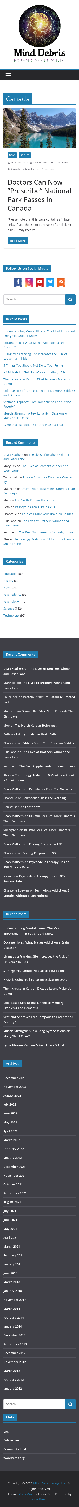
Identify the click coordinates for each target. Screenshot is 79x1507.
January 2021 (12, 1264)
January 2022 (12, 1158)
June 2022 (10, 1113)
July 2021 (9, 1211)
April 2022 (10, 1131)
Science (25, 155)
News (12, 155)
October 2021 (13, 1184)
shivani (8, 876)
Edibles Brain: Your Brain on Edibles (47, 514)
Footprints (32, 807)
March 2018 (11, 1282)
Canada (15, 169)
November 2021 (14, 1175)
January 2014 (12, 1326)
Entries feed (12, 1440)
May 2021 (10, 1229)
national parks (30, 169)
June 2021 (10, 1220)
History (8, 581)
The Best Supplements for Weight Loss (46, 532)
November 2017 (14, 1300)
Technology (11, 615)
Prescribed (47, 169)
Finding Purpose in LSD (45, 844)
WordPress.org (14, 1458)
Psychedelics (12, 595)
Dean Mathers (19, 162)
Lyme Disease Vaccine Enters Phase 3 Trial (33, 425)
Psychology (11, 601)
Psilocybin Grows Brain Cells (35, 507)
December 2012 (14, 1353)
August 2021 (12, 1202)
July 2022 (9, 1104)
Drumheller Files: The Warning (50, 789)
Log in (7, 1431)
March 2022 (11, 1140)
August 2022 (12, 1096)
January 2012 (12, 1388)
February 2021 (13, 1255)
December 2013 (14, 1335)
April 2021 (10, 1238)
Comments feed (14, 1449)
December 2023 (14, 1078)
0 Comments (59, 162)
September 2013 (15, 1344)
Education (10, 574)
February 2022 (13, 1149)
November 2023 (14, 1087)
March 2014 (11, 1309)
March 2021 (11, 1246)
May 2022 (10, 1122)
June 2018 (10, 1273)
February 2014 (13, 1318)
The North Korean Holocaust (35, 500)
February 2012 (13, 1380)
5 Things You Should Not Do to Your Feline (33, 365)
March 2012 (11, 1371)
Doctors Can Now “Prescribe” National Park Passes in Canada (39, 195)
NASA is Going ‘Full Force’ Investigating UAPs (34, 372)
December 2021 (14, 1167)
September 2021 (15, 1193)
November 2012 (14, 1362)
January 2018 (12, 1291)
